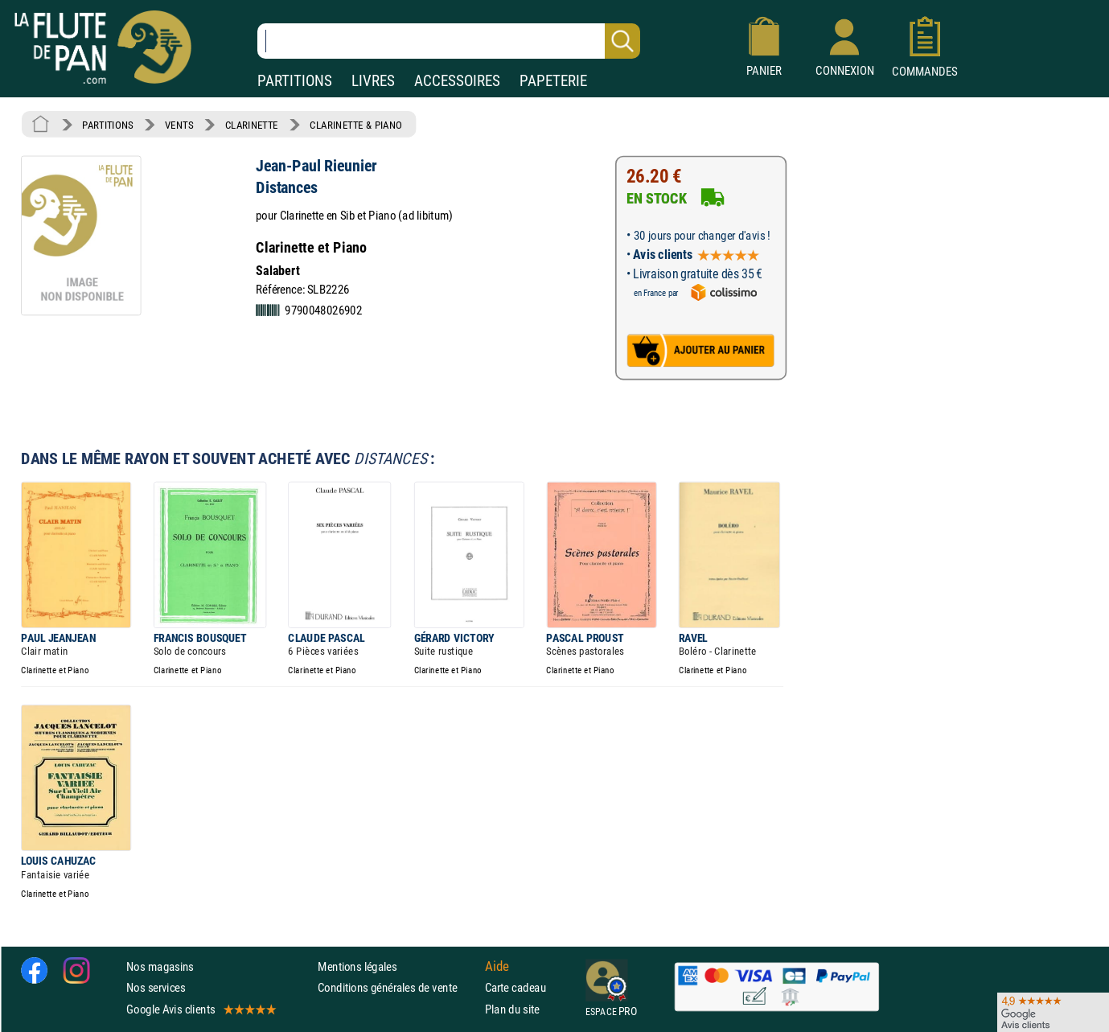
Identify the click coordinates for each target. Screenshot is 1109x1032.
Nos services (155, 988)
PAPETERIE (553, 81)
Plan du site (512, 1009)
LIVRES (373, 81)
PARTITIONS (294, 81)
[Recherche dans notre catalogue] (448, 41)
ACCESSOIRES (457, 81)
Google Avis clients (200, 1009)
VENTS (179, 124)
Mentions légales (357, 966)
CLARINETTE (251, 124)
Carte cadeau (515, 988)
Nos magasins (160, 966)
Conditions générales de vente (398, 988)
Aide (497, 967)
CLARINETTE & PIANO (356, 124)
